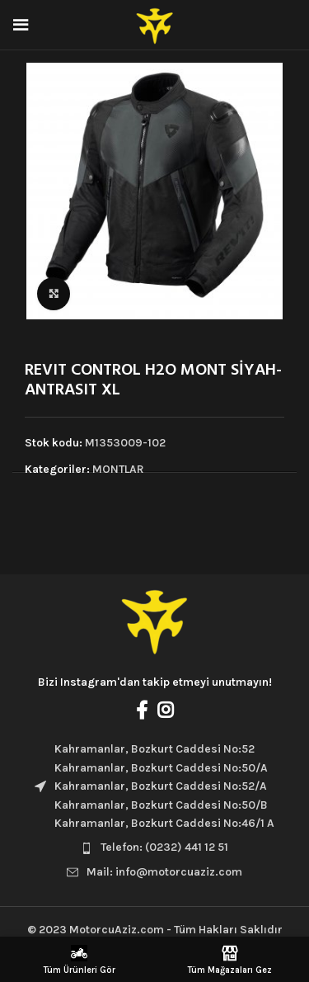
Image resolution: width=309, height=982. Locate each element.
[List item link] (154, 847)
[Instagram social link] (165, 710)
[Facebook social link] (141, 710)
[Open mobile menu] (20, 24)
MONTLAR (118, 469)
